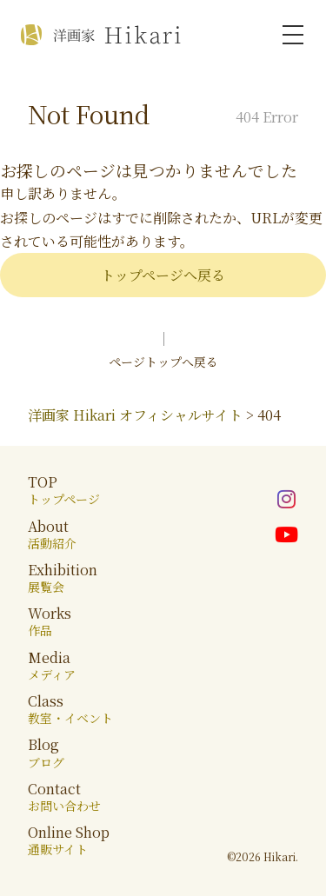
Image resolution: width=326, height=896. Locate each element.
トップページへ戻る (163, 275)
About (52, 534)
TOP (64, 490)
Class (70, 709)
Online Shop (69, 840)
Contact (64, 796)
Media (52, 665)
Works (49, 621)
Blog (46, 752)
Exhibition (62, 577)
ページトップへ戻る (163, 361)
